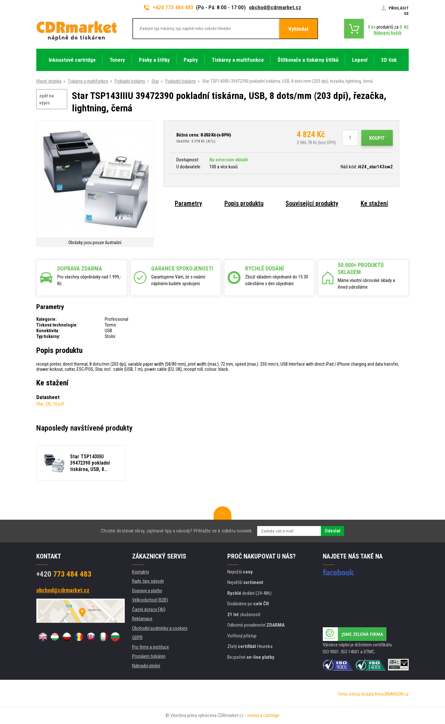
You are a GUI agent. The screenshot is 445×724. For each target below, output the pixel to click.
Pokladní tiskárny (130, 81)
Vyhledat (298, 29)
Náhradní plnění (146, 666)
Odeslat (332, 531)
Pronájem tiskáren (149, 656)
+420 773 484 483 (169, 7)
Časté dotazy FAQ (149, 609)
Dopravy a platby (147, 591)
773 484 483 (63, 574)
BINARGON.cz (397, 694)
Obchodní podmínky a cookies (159, 628)
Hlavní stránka (48, 81)
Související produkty (312, 203)
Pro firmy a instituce (150, 647)
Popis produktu (244, 203)
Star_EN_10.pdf (50, 403)
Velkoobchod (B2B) (150, 600)
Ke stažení (374, 203)
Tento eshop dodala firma (361, 694)
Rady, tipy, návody (148, 581)
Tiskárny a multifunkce (88, 81)
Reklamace (142, 619)
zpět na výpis (46, 99)
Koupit (377, 138)
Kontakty (140, 572)
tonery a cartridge (263, 715)
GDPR (137, 637)
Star (155, 81)
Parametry (188, 203)
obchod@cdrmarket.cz (275, 7)
